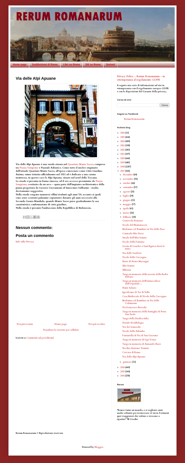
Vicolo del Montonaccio (134, 225)
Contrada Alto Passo (133, 233)
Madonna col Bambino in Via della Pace (143, 229)
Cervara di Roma (131, 352)
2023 (122, 145)
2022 (122, 149)
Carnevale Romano (132, 220)
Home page (19, 64)
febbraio (127, 217)
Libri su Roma (71, 64)
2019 (122, 162)
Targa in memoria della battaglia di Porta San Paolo (144, 313)
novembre (128, 179)
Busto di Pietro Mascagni (135, 261)
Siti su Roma (93, 64)
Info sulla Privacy (25, 241)
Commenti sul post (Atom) (40, 337)
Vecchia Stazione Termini (135, 348)
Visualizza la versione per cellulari (61, 329)
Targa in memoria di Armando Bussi (141, 344)
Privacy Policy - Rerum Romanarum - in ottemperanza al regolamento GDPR (141, 78)
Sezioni (110, 64)
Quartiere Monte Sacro (80, 164)
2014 (122, 375)
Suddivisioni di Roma (44, 64)
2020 (122, 158)
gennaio (127, 361)
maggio (127, 204)
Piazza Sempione (29, 167)
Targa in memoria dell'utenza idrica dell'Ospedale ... (141, 282)
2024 (122, 141)
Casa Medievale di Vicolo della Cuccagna (144, 296)
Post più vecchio (96, 324)
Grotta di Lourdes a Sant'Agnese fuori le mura (143, 247)
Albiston (126, 269)
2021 (122, 154)
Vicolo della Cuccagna (134, 257)
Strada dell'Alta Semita (134, 237)
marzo (126, 212)
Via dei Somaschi (131, 327)
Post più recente (25, 324)
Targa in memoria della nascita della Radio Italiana (145, 275)
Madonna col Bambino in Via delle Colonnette (140, 302)
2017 (122, 171)
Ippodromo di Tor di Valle (136, 292)
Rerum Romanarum (134, 119)
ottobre (127, 183)
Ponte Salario (129, 287)
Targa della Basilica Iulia (135, 318)
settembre (128, 187)
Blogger (98, 447)
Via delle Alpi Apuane (133, 356)
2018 (122, 166)
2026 (122, 132)
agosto (127, 191)
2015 (122, 371)
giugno (127, 200)
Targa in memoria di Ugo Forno (139, 339)
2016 (122, 367)
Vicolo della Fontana (133, 241)
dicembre (128, 174)
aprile (126, 208)
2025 (122, 137)
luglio (126, 195)
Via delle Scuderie (132, 253)
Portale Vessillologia (133, 322)
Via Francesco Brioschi (134, 307)
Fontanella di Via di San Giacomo (140, 335)
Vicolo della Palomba (133, 331)
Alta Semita (128, 265)
